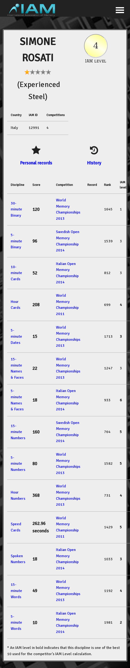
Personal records (36, 163)
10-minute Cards (16, 273)
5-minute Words (16, 622)
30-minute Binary (16, 209)
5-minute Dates (16, 336)
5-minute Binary (16, 241)
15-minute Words (16, 590)
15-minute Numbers (18, 431)
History (94, 163)
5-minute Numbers (18, 463)
